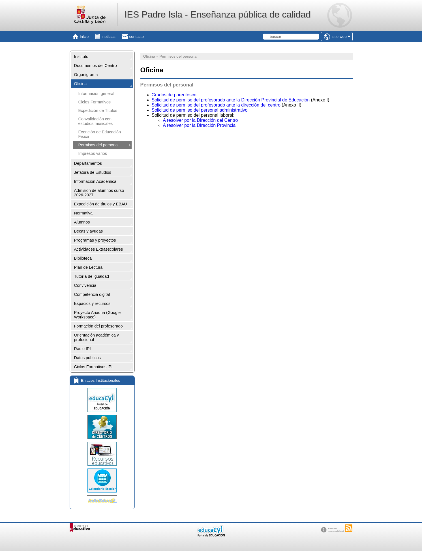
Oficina (80, 83)
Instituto (81, 56)
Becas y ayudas (88, 231)
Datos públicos (87, 357)
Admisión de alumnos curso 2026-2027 (99, 192)
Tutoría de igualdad (91, 276)
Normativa (83, 213)
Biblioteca (83, 258)
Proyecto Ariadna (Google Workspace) (97, 314)
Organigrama (86, 74)
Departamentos (88, 163)
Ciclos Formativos (94, 102)
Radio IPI (82, 348)
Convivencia (85, 285)
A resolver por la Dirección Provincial (200, 125)
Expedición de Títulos (97, 110)
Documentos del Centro (95, 65)
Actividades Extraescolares (98, 249)
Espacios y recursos (92, 303)
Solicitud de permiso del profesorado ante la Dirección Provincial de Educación (231, 99)
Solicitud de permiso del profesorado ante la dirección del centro (216, 105)
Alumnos (82, 222)
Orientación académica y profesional (96, 337)
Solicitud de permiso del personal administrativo (200, 110)
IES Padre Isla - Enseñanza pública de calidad (217, 14)
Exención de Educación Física (99, 134)
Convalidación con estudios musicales (95, 121)
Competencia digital (92, 294)
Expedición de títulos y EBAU (100, 204)
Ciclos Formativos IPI (93, 367)
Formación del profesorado (98, 326)
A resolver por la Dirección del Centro (200, 120)
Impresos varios (92, 153)
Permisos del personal (98, 145)
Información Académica (95, 181)
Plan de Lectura (88, 267)
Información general (96, 93)
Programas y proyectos (95, 240)
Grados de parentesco (174, 94)
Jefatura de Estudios (92, 172)
